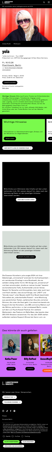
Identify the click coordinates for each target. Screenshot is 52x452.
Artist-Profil (6, 44)
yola (5, 51)
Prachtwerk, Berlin (11, 65)
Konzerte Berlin (7, 419)
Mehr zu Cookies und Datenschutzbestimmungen (26, 432)
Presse (4, 416)
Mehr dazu (5, 88)
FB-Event (17, 44)
